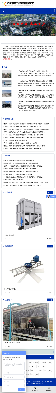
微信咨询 (35, 389)
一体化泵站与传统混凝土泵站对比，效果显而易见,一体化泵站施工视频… (26, 182)
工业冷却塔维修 (18, 4)
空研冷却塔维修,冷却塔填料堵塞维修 (15, 140)
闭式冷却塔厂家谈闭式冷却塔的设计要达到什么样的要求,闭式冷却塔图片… (27, 124)
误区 (50, 370)
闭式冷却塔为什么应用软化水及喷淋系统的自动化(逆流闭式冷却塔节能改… (27, 129)
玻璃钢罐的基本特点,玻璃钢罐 (13, 180)
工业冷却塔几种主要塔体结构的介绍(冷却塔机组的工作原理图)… (24, 135)
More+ (51, 357)
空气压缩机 (39, 370)
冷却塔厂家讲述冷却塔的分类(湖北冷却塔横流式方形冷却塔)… (23, 148)
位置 (32, 370)
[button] (51, 192)
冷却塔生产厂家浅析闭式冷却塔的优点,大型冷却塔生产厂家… (23, 126)
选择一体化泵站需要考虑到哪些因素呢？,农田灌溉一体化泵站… (24, 166)
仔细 (38, 366)
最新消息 (35, 362)
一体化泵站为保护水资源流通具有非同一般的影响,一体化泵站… (24, 177)
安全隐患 (44, 366)
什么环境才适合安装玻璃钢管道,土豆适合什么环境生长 (36, 81)
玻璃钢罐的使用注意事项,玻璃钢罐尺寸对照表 (18, 174)
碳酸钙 (27, 370)
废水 (30, 362)
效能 (37, 374)
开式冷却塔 (43, 362)
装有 (34, 110)
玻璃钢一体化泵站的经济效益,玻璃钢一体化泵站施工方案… (22, 185)
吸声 (30, 110)
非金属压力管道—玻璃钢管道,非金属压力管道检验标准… (21, 163)
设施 (32, 374)
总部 (45, 370)
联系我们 (49, 389)
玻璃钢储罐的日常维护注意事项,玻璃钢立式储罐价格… (21, 169)
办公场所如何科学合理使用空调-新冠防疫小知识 (19, 160)
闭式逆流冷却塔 (9, 235)
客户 (33, 366)
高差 (50, 362)
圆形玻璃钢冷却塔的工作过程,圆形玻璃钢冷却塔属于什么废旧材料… (25, 146)
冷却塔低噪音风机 (10, 289)
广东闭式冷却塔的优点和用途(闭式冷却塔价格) (33, 71)
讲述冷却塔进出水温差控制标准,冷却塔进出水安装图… (21, 143)
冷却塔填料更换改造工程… (12, 343)
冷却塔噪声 (25, 110)
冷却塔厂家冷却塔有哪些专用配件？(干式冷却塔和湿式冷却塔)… (24, 137)
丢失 (29, 366)
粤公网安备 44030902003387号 (32, 384)
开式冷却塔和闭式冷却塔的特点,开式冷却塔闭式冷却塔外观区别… (24, 132)
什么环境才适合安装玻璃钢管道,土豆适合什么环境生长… (21, 171)
